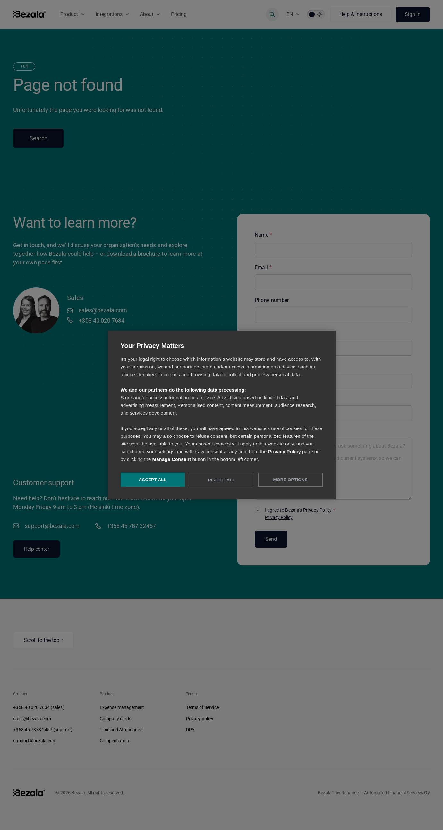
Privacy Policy (284, 451)
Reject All (221, 480)
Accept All (152, 480)
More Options (290, 480)
